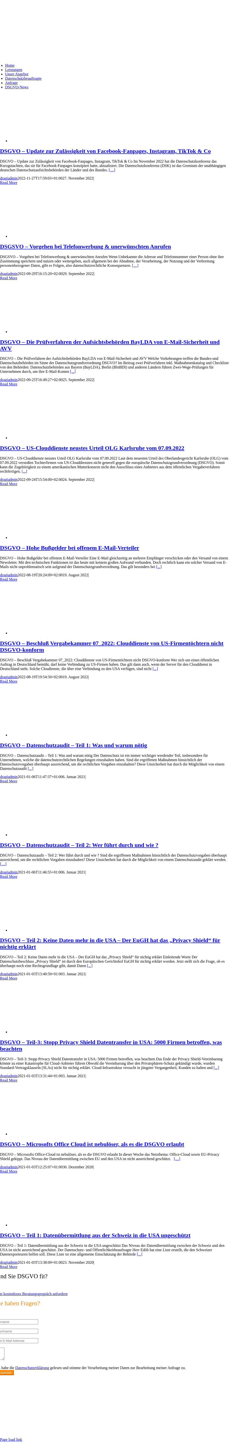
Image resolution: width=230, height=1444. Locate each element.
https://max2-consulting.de (100, 1425)
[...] (73, 371)
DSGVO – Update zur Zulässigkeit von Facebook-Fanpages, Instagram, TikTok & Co (105, 151)
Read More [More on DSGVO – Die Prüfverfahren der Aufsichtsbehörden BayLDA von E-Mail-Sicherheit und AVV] (8, 384)
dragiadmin (9, 178)
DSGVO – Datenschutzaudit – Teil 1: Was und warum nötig (73, 745)
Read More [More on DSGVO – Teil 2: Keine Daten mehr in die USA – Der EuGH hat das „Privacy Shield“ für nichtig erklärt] (8, 978)
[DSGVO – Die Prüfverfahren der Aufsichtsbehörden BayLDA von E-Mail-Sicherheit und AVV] (48, 332)
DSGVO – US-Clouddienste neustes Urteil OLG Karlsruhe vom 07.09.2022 (92, 448)
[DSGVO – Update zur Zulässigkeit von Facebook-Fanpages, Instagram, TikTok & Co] (48, 141)
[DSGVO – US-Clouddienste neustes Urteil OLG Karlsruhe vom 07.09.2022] (48, 438)
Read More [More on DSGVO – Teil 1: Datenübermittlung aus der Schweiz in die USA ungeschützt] (8, 1267)
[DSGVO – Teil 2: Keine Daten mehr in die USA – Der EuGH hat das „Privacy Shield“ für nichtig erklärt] (48, 930)
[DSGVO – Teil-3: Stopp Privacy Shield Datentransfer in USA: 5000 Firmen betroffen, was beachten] (48, 1032)
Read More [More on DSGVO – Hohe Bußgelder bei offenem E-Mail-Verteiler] (8, 579)
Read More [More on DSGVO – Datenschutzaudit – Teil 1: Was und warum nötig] (8, 781)
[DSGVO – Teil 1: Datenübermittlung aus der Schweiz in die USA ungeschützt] (48, 1225)
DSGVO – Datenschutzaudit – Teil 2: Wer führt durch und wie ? (79, 845)
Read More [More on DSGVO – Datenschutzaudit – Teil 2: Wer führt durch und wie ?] (8, 876)
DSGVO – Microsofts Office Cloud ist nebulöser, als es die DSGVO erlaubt (92, 1144)
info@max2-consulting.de (28, 1417)
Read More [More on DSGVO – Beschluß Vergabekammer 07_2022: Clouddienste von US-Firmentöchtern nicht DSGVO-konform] (8, 681)
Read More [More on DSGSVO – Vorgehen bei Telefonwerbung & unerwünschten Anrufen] (8, 278)
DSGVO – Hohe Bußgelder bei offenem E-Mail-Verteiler (69, 548)
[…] (112, 170)
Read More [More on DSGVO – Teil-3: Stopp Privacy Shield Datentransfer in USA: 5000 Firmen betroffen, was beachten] (8, 1080)
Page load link (11, 1442)
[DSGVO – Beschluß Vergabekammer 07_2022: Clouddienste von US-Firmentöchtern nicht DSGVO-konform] (48, 633)
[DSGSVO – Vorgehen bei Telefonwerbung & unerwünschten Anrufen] (48, 236)
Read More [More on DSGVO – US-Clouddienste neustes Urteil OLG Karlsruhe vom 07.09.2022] (8, 484)
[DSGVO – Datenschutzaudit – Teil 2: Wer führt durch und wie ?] (48, 835)
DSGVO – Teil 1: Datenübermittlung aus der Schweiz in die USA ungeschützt (95, 1235)
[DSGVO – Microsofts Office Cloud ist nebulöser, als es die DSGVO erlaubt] (48, 1134)
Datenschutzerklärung (32, 1370)
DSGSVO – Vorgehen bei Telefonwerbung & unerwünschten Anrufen (85, 246)
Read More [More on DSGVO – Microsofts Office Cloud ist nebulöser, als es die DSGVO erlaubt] (8, 1171)
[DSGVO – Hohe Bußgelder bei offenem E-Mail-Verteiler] (48, 537)
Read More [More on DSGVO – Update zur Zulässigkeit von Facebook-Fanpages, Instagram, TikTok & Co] (8, 182)
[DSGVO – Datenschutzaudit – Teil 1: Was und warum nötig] (48, 735)
